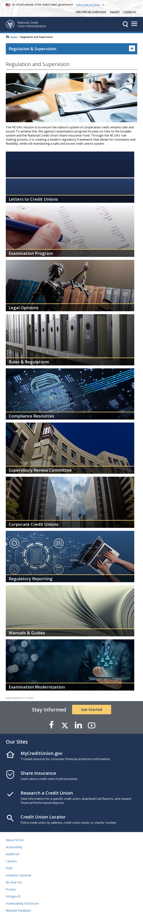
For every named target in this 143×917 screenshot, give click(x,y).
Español (114, 11)
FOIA (9, 868)
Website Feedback (18, 910)
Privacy (11, 889)
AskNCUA (12, 854)
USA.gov (11, 896)
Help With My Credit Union (90, 11)
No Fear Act (14, 882)
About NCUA (14, 840)
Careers (11, 861)
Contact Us (129, 11)
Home (13, 37)
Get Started (91, 709)
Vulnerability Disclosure (22, 903)
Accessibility (14, 847)
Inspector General (18, 875)
